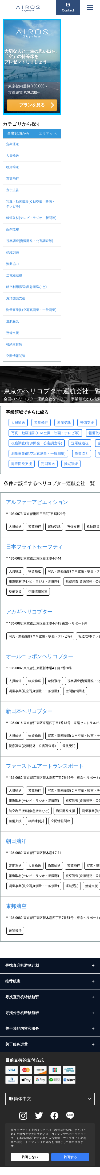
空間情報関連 (15, 356)
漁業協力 (12, 264)
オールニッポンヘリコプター (39, 656)
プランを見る (32, 104)
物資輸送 (12, 167)
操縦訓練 (12, 252)
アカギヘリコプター (29, 611)
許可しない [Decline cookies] (30, 1157)
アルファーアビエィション (37, 502)
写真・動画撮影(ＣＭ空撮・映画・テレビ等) (30, 204)
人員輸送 (12, 155)
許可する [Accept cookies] (70, 1157)
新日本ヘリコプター (29, 711)
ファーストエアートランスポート (44, 766)
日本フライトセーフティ (34, 547)
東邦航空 (16, 906)
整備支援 (12, 333)
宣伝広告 (12, 190)
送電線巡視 (14, 275)
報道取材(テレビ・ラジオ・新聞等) (31, 218)
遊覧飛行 (12, 178)
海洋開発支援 (15, 298)
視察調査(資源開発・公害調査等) (29, 241)
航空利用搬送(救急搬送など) (26, 287)
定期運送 (12, 144)
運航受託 (12, 321)
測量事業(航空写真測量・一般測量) (31, 310)
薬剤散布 (12, 229)
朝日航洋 (16, 841)
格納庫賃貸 (14, 344)
